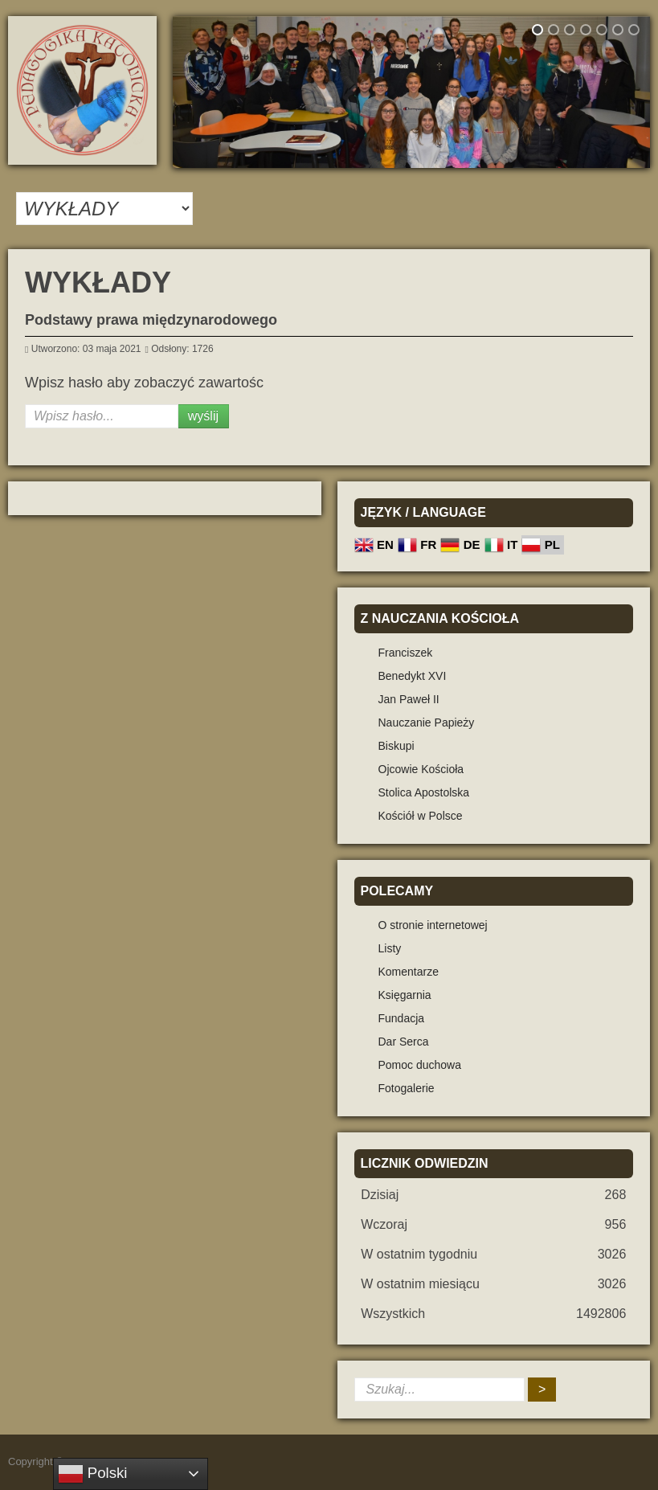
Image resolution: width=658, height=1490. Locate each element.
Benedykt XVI (412, 675)
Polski (93, 1474)
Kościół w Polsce (420, 815)
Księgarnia (404, 995)
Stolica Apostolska (424, 792)
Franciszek (405, 652)
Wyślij (203, 416)
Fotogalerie (406, 1088)
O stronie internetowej (433, 925)
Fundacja (401, 1018)
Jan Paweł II (408, 699)
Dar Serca (403, 1041)
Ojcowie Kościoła (421, 769)
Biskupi (396, 745)
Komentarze (408, 971)
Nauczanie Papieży (426, 722)
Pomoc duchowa (420, 1064)
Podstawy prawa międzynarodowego (151, 320)
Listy (390, 948)
